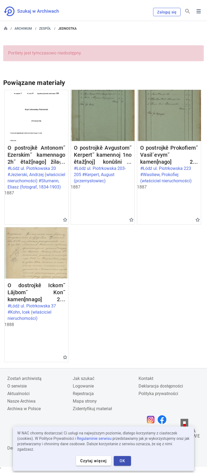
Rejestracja (83, 393)
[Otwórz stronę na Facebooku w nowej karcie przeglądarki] (163, 419)
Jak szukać (83, 378)
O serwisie (17, 386)
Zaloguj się (167, 12)
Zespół (45, 28)
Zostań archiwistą (24, 378)
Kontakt (146, 378)
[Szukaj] (187, 11)
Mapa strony (85, 401)
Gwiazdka (65, 219)
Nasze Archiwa (21, 401)
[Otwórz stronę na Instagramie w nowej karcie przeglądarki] (152, 419)
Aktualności (18, 393)
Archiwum (23, 28)
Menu (198, 11)
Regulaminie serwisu (94, 438)
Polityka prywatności (158, 393)
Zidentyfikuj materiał (92, 408)
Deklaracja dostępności (161, 386)
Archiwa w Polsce (24, 408)
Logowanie (83, 386)
